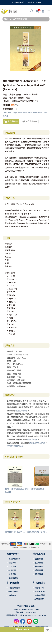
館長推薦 (39, 562)
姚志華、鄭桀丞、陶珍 (19, 97)
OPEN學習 (39, 599)
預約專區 (12, 595)
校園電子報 (39, 587)
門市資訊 (12, 566)
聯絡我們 (12, 562)
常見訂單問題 (21, 410)
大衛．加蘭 (14, 94)
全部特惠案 (13, 591)
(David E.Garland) (29, 94)
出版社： (7, 101)
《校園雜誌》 (40, 595)
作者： (6, 94)
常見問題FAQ (14, 558)
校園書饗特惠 (14, 587)
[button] (31, 11)
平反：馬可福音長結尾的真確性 (17, 490)
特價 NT (6, 105)
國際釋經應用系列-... (15, 531)
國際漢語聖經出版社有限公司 (25, 101)
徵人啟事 (12, 570)
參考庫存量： (9, 109)
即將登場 (39, 574)
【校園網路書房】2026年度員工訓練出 (26, 2)
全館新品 (39, 558)
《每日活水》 (40, 591)
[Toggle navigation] (49, 11)
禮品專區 (39, 566)
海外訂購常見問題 (37, 442)
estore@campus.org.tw (29, 609)
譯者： (6, 97)
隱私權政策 (13, 578)
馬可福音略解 (38, 489)
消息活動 (12, 574)
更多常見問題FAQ (15, 445)
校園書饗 (39, 570)
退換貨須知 (32, 439)
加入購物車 (11, 121)
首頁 (5, 19)
